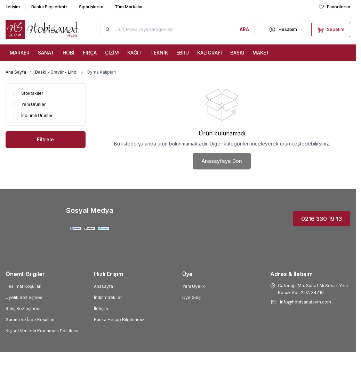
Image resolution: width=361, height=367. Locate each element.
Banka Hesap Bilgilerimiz (119, 319)
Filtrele (45, 139)
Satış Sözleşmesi (23, 308)
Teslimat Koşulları (23, 286)
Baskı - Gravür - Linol (56, 72)
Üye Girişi (191, 297)
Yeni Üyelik (193, 286)
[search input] (177, 29)
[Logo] (42, 29)
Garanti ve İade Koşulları (30, 319)
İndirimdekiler (108, 297)
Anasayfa (103, 286)
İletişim (101, 308)
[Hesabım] (283, 29)
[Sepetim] (330, 29)
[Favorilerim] (334, 7)
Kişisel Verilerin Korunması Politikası (42, 330)
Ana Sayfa (16, 72)
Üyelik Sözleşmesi (24, 297)
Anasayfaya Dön (222, 161)
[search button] (244, 29)
